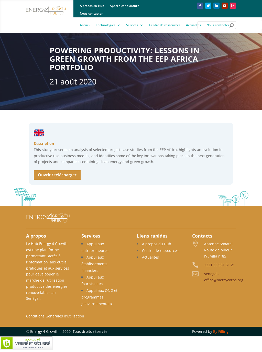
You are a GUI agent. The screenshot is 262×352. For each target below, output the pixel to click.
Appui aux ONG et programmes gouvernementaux (99, 297)
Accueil (85, 25)
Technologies (105, 25)
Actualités (193, 25)
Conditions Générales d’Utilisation (55, 316)
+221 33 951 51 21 (219, 264)
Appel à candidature (124, 6)
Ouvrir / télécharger (57, 175)
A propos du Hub (92, 6)
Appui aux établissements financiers (94, 264)
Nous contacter (91, 14)
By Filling (220, 331)
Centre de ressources (164, 25)
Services (132, 25)
